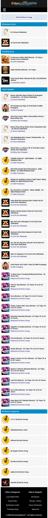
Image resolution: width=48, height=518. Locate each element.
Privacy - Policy (35, 501)
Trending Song (12, 509)
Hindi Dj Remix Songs (24, 17)
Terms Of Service (35, 505)
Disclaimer (35, 497)
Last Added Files (12, 497)
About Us (35, 509)
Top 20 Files (12, 501)
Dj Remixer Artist (12, 505)
